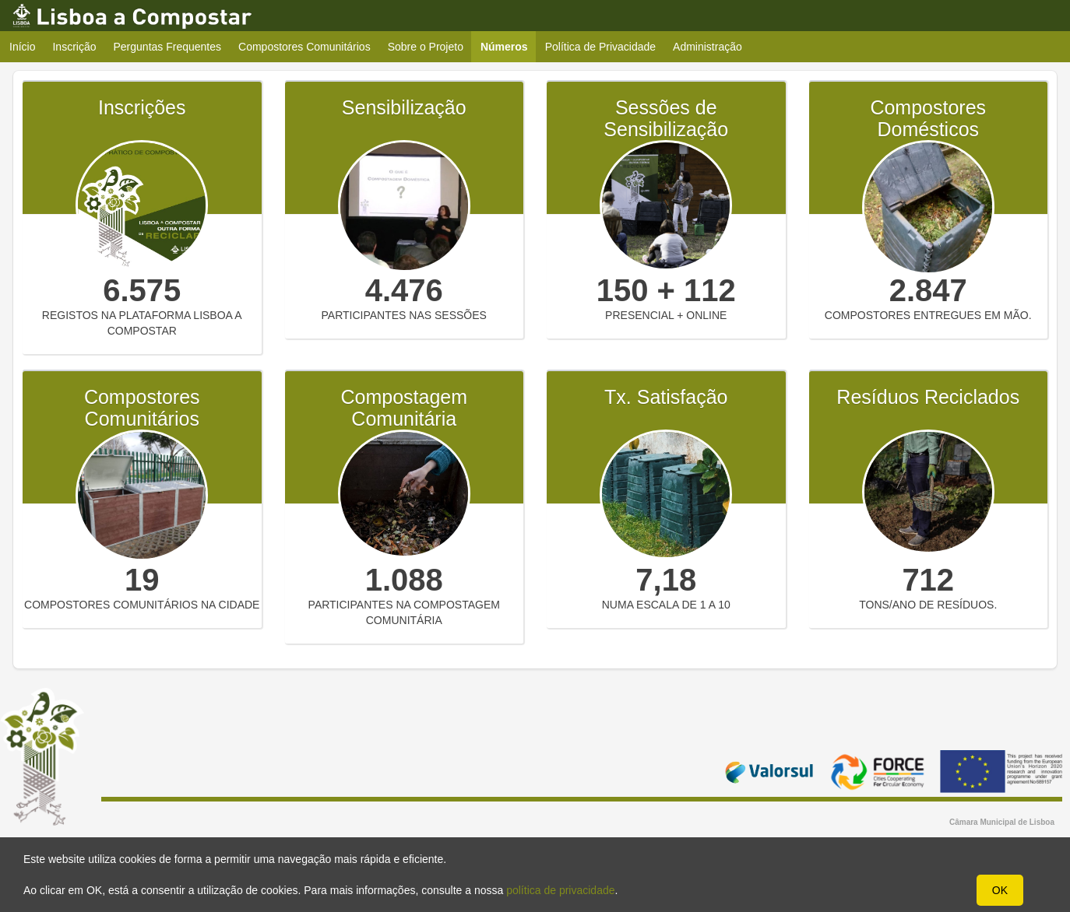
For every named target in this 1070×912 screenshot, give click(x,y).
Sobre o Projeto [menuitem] (425, 46)
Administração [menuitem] (707, 46)
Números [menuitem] (508, 46)
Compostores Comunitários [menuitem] (304, 46)
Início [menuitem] (22, 46)
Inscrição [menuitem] (74, 46)
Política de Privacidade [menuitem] (600, 46)
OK (1000, 890)
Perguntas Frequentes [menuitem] (168, 46)
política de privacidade (560, 890)
